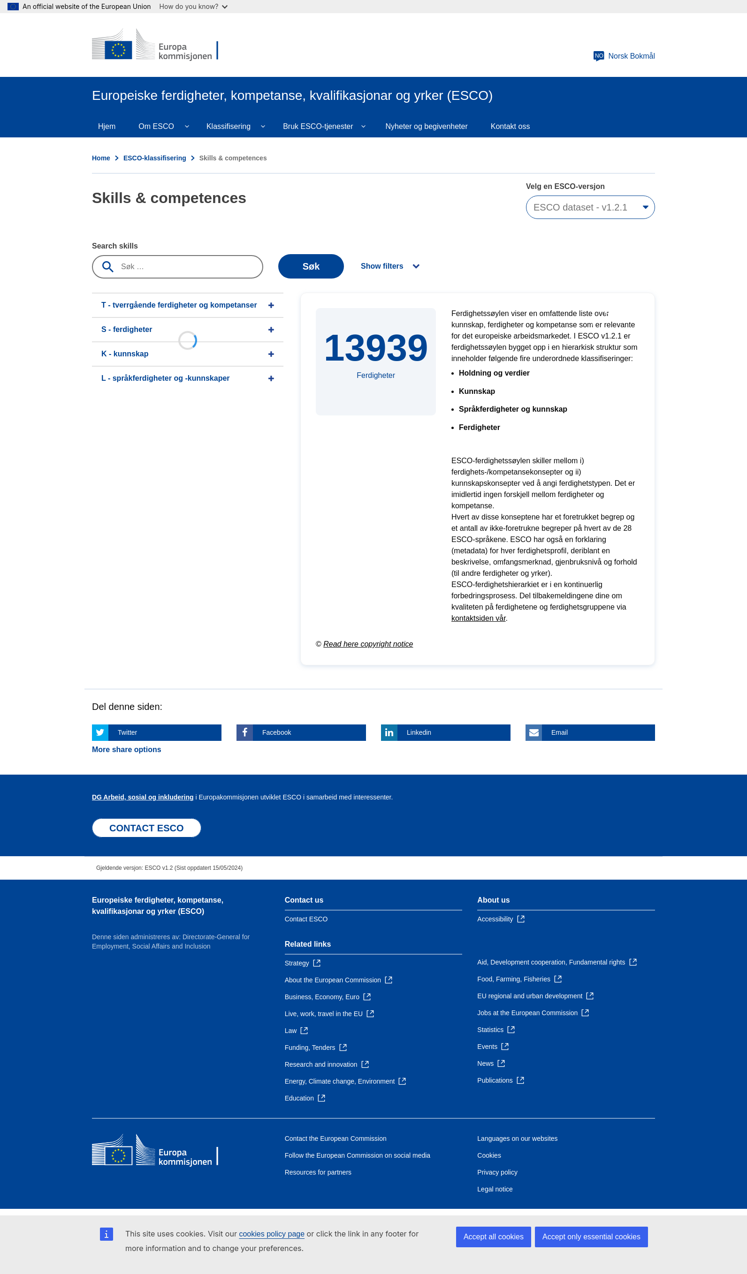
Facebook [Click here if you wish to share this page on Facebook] (276, 732)
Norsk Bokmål (624, 56)
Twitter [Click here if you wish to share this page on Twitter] (127, 732)
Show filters (382, 266)
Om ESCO (156, 126)
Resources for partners (318, 1172)
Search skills (115, 246)
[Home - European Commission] (160, 45)
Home (101, 158)
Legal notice (495, 1189)
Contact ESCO (306, 919)
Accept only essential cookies (591, 1237)
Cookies (489, 1155)
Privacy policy (497, 1172)
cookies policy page (272, 1234)
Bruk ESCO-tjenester (318, 126)
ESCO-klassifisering (154, 158)
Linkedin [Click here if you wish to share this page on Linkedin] (419, 732)
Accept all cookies (494, 1237)
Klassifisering (228, 126)
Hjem (106, 126)
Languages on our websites (517, 1138)
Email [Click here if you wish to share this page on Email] (559, 732)
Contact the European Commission (336, 1138)
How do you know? (194, 6)
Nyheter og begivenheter (427, 126)
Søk (311, 266)
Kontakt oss (510, 126)
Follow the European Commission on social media (357, 1155)
